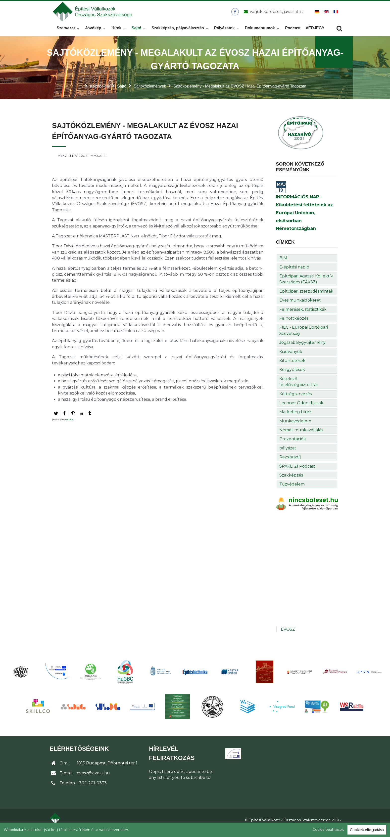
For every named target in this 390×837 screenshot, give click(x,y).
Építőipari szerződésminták (306, 297)
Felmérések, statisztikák (303, 315)
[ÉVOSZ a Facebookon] (235, 14)
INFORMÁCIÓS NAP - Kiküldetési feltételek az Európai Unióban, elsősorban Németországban (304, 218)
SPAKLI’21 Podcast (297, 472)
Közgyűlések (292, 375)
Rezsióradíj (290, 463)
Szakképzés (291, 481)
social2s (69, 425)
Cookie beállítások (328, 829)
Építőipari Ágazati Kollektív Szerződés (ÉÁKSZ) (306, 285)
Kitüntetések (292, 366)
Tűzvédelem (292, 490)
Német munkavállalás (301, 436)
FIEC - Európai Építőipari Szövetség (303, 336)
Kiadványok (290, 357)
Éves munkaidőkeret (300, 306)
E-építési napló (294, 272)
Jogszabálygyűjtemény (302, 348)
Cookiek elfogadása (367, 830)
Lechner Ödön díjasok (301, 408)
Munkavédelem (295, 426)
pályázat (287, 454)
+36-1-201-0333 (92, 789)
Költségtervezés (295, 399)
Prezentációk (292, 444)
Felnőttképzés (293, 324)
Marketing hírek (295, 417)
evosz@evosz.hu (93, 779)
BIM (283, 264)
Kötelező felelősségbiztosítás (298, 387)
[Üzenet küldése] (272, 14)
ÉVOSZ (288, 635)
